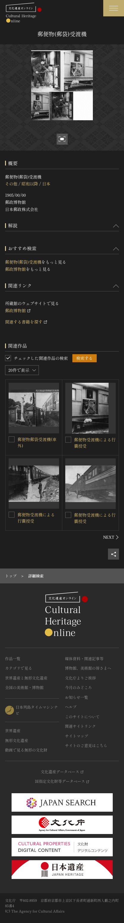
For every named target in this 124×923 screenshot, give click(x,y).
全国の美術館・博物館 (24, 687)
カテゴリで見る (18, 668)
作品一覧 (12, 658)
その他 (11, 184)
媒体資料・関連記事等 (84, 658)
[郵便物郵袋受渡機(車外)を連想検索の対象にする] (12, 439)
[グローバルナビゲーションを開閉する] (113, 8)
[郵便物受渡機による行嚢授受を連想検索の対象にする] (68, 440)
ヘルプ (71, 707)
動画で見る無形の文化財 (26, 750)
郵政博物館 (15, 269)
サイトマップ (76, 736)
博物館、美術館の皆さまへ (88, 668)
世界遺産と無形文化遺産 (26, 678)
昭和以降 (29, 184)
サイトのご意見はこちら (86, 745)
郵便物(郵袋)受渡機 (23, 262)
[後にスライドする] (111, 537)
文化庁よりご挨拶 (80, 678)
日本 (46, 184)
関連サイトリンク (80, 726)
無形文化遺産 (16, 740)
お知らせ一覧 (76, 697)
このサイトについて (82, 716)
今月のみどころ (78, 687)
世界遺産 (12, 730)
